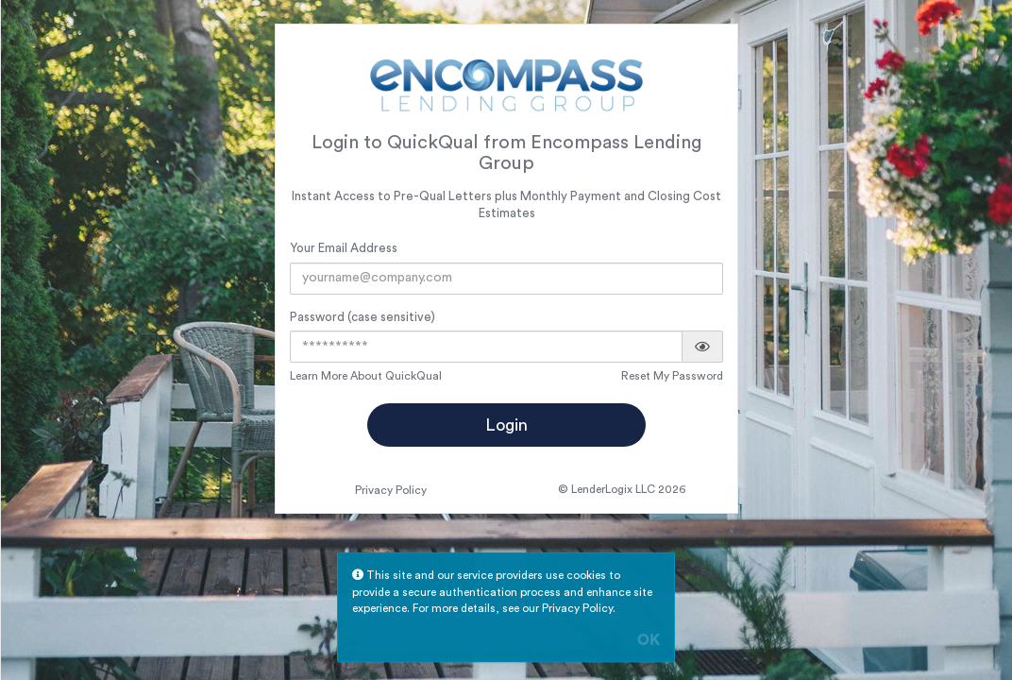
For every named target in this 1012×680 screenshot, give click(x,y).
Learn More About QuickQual (366, 376)
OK (648, 641)
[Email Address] (506, 279)
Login (506, 425)
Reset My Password (672, 376)
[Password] (486, 347)
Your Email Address (343, 248)
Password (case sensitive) (362, 317)
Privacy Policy (391, 490)
